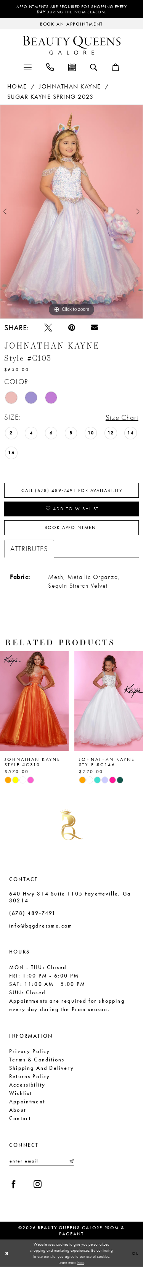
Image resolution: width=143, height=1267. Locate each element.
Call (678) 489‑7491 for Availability (72, 490)
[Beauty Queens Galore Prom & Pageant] (72, 45)
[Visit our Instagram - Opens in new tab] (37, 1184)
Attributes (29, 548)
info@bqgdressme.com (40, 925)
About (17, 1109)
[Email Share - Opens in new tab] (94, 327)
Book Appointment (72, 527)
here (80, 1262)
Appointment (27, 1101)
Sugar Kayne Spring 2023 (50, 97)
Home (17, 86)
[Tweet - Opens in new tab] (48, 327)
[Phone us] (50, 66)
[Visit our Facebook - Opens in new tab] (13, 1184)
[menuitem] (27, 66)
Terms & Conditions (36, 1059)
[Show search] (93, 67)
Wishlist (20, 1093)
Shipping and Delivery (41, 1067)
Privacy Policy (29, 1051)
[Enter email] (41, 1161)
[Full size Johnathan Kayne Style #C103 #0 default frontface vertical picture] (71, 211)
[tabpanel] (71, 211)
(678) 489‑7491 (32, 913)
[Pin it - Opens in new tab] (72, 327)
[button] (27, 66)
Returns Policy (29, 1076)
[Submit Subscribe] (71, 1161)
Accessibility (27, 1084)
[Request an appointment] (71, 23)
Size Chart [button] (122, 417)
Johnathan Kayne (70, 86)
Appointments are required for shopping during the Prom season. (71, 9)
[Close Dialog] (7, 1253)
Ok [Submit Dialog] (135, 1253)
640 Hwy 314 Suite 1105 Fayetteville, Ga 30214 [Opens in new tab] (70, 897)
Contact (20, 1118)
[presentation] (34, 701)
